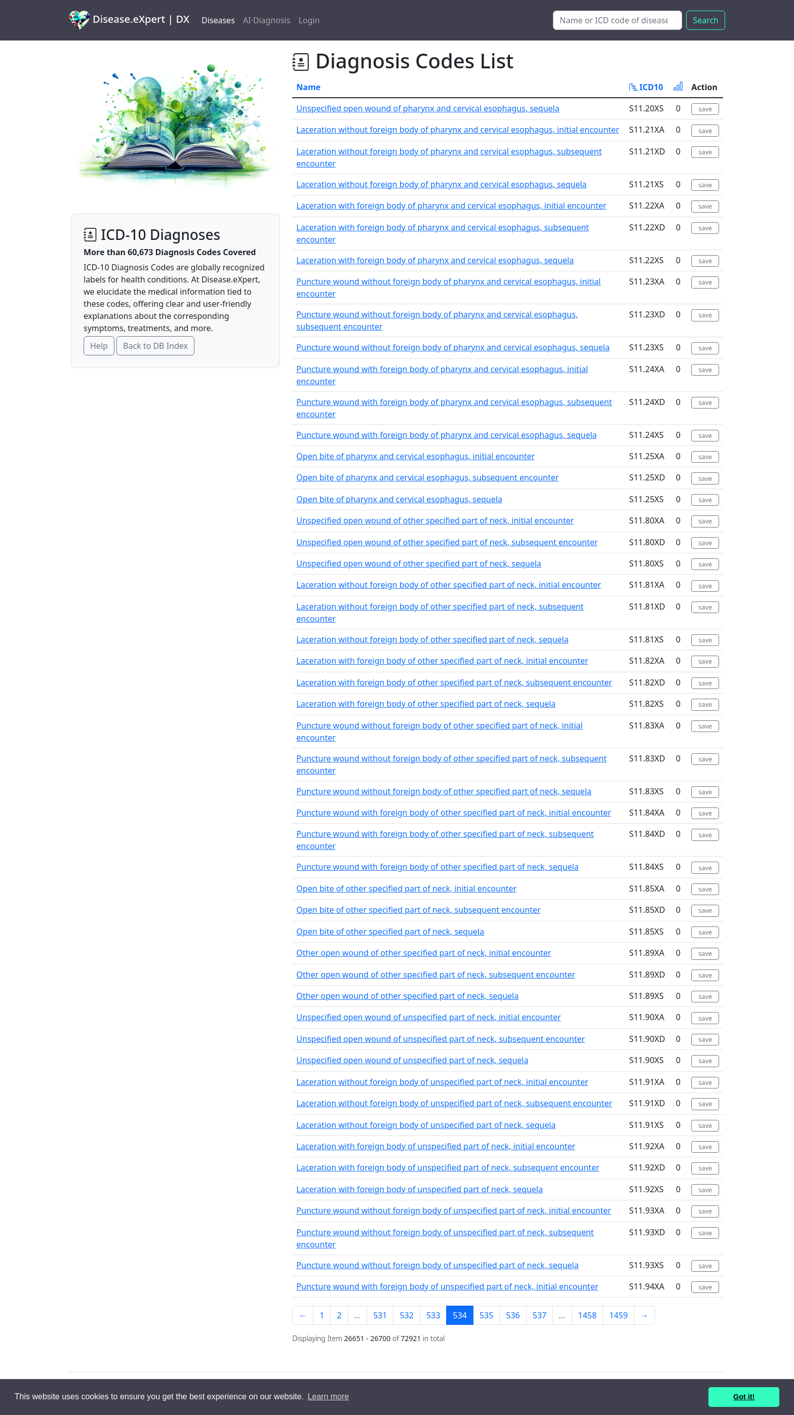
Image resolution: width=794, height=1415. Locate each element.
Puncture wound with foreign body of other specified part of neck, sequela (437, 866)
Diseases (218, 20)
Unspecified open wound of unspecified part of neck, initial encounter (428, 1017)
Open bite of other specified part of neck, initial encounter (406, 888)
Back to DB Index (155, 345)
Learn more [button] (328, 1396)
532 (406, 1315)
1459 (618, 1315)
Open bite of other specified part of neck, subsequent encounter (418, 909)
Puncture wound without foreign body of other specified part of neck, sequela (443, 791)
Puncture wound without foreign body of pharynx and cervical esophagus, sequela (453, 347)
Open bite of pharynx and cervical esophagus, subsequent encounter (427, 477)
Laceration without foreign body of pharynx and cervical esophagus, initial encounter (457, 129)
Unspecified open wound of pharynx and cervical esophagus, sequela (427, 108)
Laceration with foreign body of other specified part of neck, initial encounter (442, 660)
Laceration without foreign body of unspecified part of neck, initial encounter (442, 1081)
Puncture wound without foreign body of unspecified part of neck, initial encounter (453, 1210)
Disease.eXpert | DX (129, 20)
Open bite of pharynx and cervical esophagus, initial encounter (415, 456)
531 (380, 1315)
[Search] (617, 20)
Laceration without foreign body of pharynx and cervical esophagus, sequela (441, 184)
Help (99, 345)
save (705, 108)
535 (486, 1315)
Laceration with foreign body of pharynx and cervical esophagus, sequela (435, 260)
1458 (587, 1315)
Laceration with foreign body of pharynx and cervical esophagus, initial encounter (451, 205)
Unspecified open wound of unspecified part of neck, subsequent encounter (440, 1038)
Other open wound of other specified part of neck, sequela (407, 995)
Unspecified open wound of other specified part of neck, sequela (418, 563)
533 (433, 1315)
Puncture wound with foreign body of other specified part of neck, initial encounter (453, 812)
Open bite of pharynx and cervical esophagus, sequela (399, 499)
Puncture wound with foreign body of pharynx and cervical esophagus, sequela (446, 434)
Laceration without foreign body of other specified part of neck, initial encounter (448, 584)
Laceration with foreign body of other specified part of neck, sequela (425, 703)
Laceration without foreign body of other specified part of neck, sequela (432, 639)
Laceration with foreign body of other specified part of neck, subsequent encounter (454, 682)
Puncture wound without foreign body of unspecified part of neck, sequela (437, 1265)
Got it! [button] (744, 1397)
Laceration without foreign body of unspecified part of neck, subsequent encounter (454, 1103)
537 (539, 1315)
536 (513, 1315)
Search (706, 20)
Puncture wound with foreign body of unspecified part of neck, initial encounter (447, 1286)
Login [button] (309, 20)
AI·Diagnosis (267, 20)
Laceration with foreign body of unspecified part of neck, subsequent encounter (447, 1167)
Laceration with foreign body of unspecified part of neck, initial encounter (435, 1146)
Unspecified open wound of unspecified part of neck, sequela (412, 1060)
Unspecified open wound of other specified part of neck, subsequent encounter (447, 542)
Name (308, 87)
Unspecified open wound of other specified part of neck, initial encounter (435, 520)
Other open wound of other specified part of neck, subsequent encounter (435, 974)
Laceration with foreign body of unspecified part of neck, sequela (419, 1189)
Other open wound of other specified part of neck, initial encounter (423, 952)
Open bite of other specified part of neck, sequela (390, 931)
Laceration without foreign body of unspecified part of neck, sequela (425, 1124)
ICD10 (646, 87)
